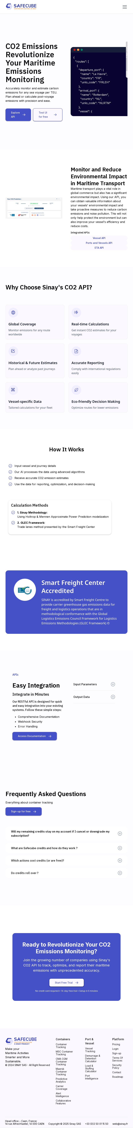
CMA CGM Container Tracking (61, 1062)
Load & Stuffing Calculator (91, 1068)
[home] (21, 6)
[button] (124, 7)
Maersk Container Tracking (61, 1072)
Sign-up (116, 1053)
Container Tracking (61, 1046)
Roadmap (117, 1076)
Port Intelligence (91, 1077)
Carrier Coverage (61, 1087)
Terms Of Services (117, 1059)
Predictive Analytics (61, 1080)
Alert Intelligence (62, 1095)
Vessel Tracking (90, 1050)
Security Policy (117, 1066)
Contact (116, 1072)
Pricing (116, 1044)
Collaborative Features (63, 1102)
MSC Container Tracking (64, 1053)
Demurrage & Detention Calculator (92, 1058)
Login (115, 1048)
